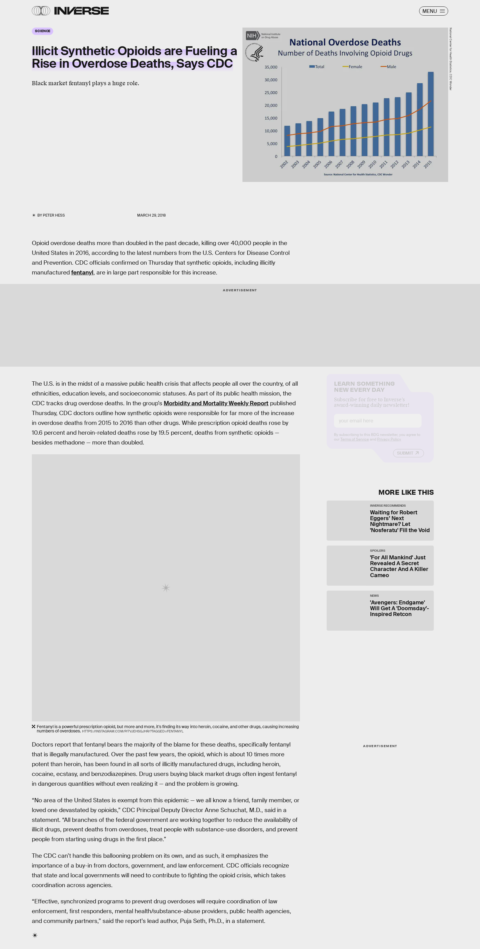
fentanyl (82, 272)
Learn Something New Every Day (364, 390)
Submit (405, 458)
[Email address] (378, 426)
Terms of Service (354, 444)
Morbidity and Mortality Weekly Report (216, 403)
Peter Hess (54, 215)
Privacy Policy (389, 444)
